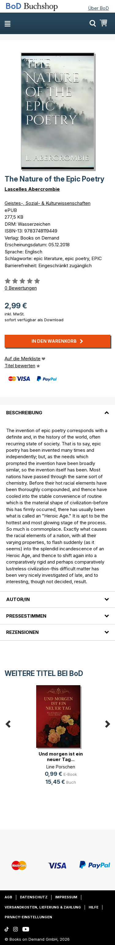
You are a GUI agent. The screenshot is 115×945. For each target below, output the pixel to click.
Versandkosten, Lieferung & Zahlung (43, 907)
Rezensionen (22, 632)
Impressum (66, 897)
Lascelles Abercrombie (32, 189)
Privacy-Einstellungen (28, 917)
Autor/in (18, 599)
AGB (8, 897)
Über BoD (98, 8)
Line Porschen (60, 766)
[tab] (57, 409)
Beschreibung (24, 413)
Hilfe (93, 907)
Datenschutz (34, 897)
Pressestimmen (26, 616)
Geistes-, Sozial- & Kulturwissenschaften (47, 203)
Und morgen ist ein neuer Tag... (61, 756)
